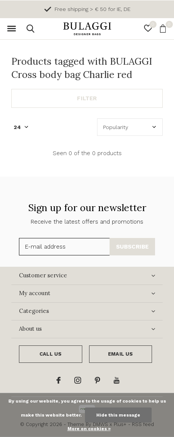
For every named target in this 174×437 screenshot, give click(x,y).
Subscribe (132, 246)
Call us (50, 354)
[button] (11, 29)
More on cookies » (89, 428)
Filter (87, 98)
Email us (120, 354)
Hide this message (118, 415)
